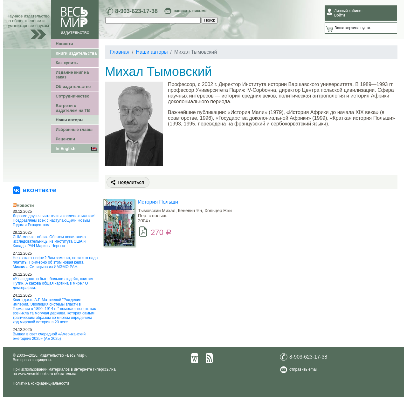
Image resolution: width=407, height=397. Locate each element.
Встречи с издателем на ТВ (73, 108)
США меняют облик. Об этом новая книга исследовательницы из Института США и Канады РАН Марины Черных (49, 241)
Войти (339, 15)
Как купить (67, 62)
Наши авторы (69, 120)
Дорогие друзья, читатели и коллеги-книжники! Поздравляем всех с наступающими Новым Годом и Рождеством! (54, 220)
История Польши (158, 202)
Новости (64, 43)
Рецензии (65, 139)
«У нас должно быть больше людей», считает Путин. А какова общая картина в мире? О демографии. (53, 283)
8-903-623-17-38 (136, 11)
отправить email (303, 369)
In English (65, 148)
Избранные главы (74, 129)
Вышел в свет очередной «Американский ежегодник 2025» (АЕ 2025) (49, 336)
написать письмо (190, 11)
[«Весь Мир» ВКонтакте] (34, 190)
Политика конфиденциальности (41, 383)
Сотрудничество (72, 96)
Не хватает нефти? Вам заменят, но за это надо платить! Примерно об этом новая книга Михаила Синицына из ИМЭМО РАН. (55, 262)
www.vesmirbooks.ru (35, 374)
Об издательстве (73, 86)
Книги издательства (76, 53)
